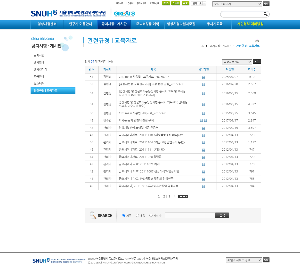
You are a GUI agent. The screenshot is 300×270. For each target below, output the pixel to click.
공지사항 (39, 55)
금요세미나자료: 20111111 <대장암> (142, 149)
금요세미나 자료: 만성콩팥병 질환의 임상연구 (146, 178)
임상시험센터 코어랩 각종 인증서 (138, 127)
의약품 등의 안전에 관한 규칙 (136, 120)
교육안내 (39, 76)
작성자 (157, 215)
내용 (142, 215)
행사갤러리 (40, 69)
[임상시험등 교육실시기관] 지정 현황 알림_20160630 (151, 84)
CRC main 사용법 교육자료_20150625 (143, 113)
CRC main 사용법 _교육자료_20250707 (144, 76)
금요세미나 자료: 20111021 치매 (139, 164)
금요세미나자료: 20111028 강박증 (140, 156)
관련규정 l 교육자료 (45, 90)
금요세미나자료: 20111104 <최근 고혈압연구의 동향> (152, 142)
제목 (128, 215)
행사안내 (39, 62)
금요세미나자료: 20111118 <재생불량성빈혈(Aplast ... (153, 135)
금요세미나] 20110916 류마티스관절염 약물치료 (148, 186)
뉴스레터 (39, 83)
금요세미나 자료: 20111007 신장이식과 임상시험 (149, 171)
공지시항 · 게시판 (220, 46)
